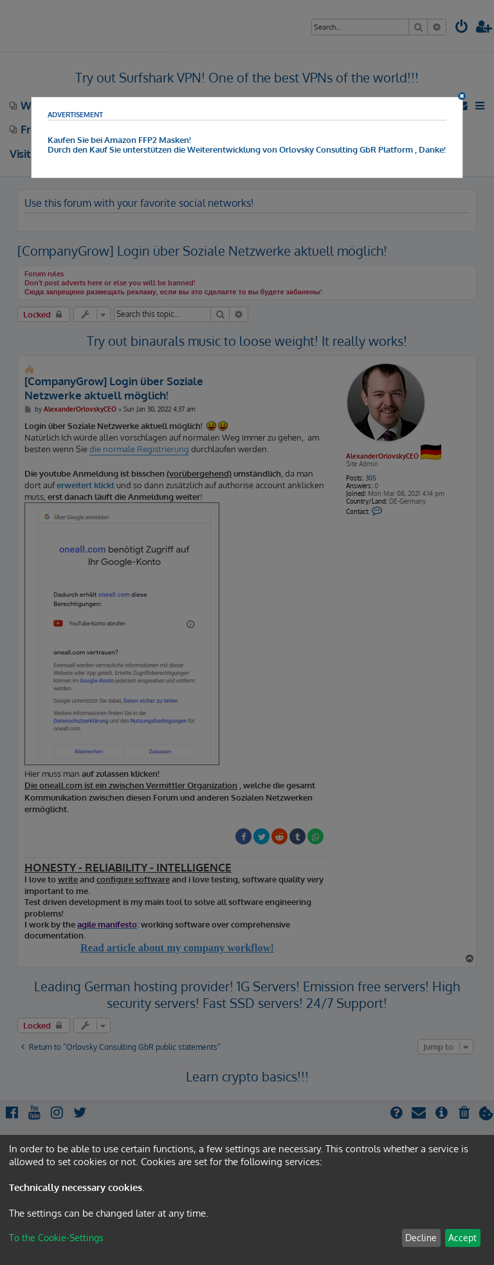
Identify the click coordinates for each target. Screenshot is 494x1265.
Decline (421, 1237)
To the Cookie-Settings (56, 1237)
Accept (462, 1237)
